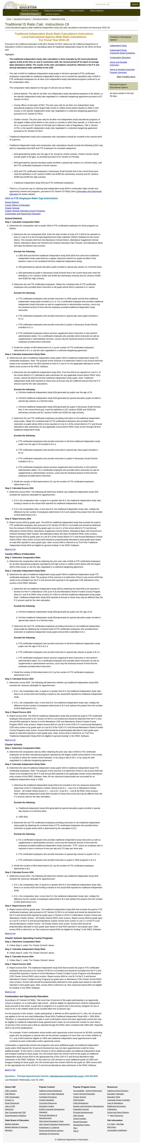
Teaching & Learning (30, 11)
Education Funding (46, 1106)
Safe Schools (78, 1116)
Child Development (80, 1103)
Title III (75, 1131)
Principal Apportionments (83, 1112)
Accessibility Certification (117, 1130)
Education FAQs (113, 1097)
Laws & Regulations (115, 1103)
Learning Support (52, 14)
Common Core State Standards (51, 1094)
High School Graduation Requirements (54, 1124)
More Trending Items (126, 77)
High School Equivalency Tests (51, 1121)
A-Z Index (111, 1124)
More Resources (116, 1116)
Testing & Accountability (54, 11)
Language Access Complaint (118, 1100)
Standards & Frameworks (49, 1134)
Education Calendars (115, 1094)
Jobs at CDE (10, 1106)
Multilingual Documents (116, 1106)
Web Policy (111, 1127)
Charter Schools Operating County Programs (25, 211)
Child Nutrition (78, 1100)
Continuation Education (120, 58)
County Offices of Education (17, 205)
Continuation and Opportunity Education (23, 214)
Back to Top (10, 1070)
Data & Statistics (97, 11)
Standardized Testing (81, 1125)
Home (9, 19)
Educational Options (40, 19)
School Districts (12, 202)
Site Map (120, 1124)
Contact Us (9, 1100)
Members (9, 1130)
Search (135, 4)
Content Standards (46, 1100)
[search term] (112, 4)
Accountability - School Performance (87, 1091)
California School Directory (117, 1091)
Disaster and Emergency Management (88, 1106)
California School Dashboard (50, 1091)
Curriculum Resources (48, 1103)
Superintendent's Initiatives (15, 1116)
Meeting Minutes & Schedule (16, 1127)
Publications (112, 1109)
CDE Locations (11, 1091)
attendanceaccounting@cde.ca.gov (67, 1076)
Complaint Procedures (48, 1097)
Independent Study (58, 19)
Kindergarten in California (49, 1128)
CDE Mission (10, 1094)
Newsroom (9, 1109)
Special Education (80, 1122)
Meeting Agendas (12, 1124)
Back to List (10, 549)
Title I (75, 1128)
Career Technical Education (84, 1094)
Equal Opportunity (12, 1103)
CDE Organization (12, 1097)
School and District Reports (118, 1112)
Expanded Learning (81, 1109)
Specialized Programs (30, 14)
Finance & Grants (77, 11)
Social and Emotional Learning (51, 1131)
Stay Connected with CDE (15, 1112)
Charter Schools (12, 208)
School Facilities (79, 1119)
